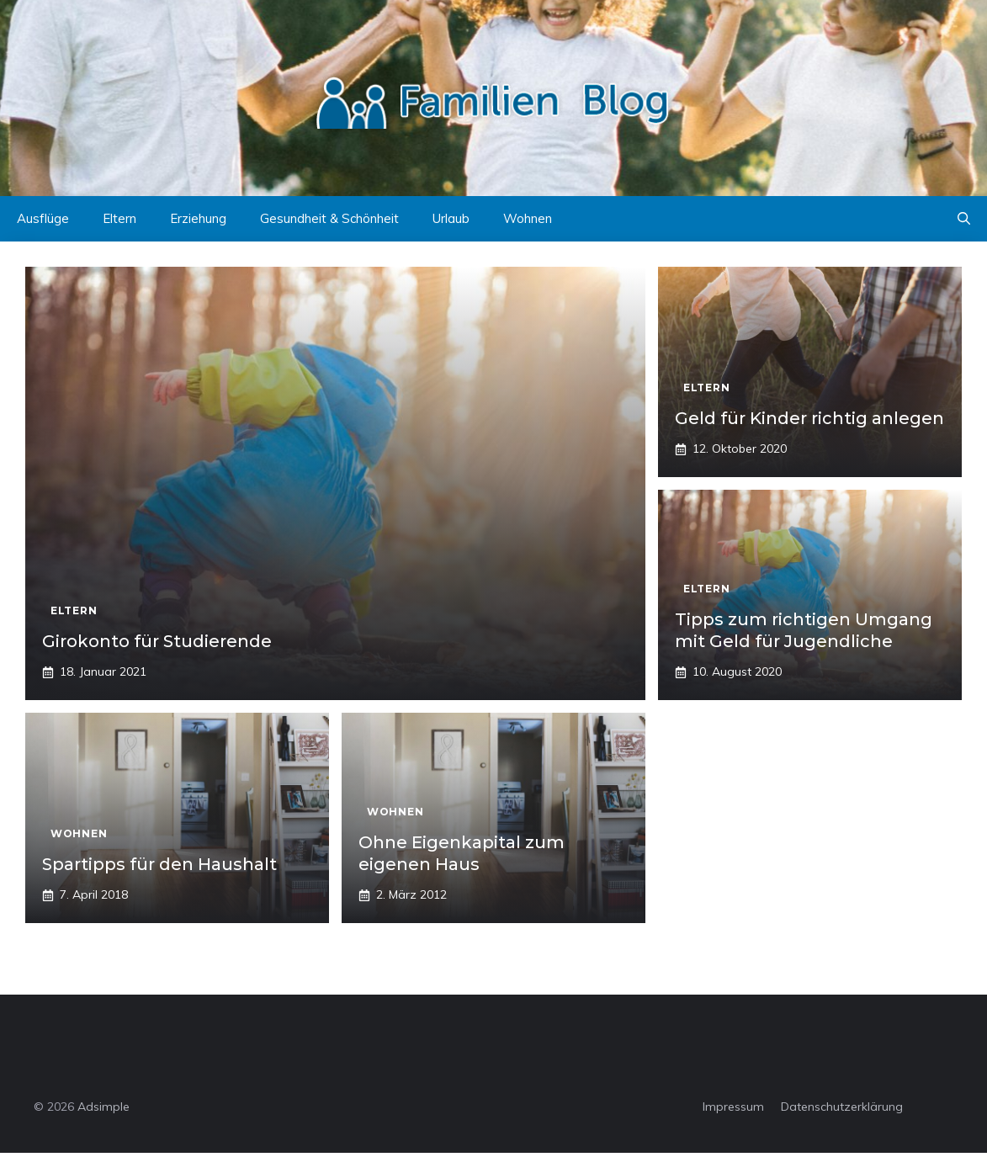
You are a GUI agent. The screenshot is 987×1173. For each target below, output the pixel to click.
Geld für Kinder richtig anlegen (809, 418)
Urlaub (451, 218)
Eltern (119, 218)
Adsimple (103, 1106)
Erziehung (198, 218)
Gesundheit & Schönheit (329, 218)
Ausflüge (43, 218)
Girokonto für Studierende (157, 641)
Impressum (733, 1106)
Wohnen (527, 218)
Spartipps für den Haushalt (159, 864)
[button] (964, 219)
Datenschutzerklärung (842, 1106)
